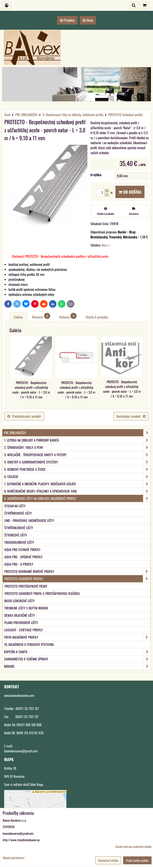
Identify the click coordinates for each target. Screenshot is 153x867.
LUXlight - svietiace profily (23, 629)
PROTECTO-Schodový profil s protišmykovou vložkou (42, 593)
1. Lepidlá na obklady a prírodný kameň (77, 440)
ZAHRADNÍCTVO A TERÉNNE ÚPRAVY (77, 659)
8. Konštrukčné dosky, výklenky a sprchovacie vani (77, 491)
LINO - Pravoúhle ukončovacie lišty (29, 520)
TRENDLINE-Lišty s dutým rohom (26, 608)
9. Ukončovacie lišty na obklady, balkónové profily (77, 498)
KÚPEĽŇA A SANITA (77, 651)
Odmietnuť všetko (108, 860)
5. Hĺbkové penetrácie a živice (77, 469)
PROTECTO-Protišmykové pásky (26, 586)
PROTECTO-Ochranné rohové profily (77, 571)
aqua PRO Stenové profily (22, 549)
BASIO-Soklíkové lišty (19, 600)
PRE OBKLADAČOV (77, 432)
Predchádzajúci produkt (24, 416)
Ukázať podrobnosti (13, 858)
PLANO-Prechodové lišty (21, 622)
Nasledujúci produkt (131, 416)
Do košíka (130, 192)
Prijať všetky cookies (137, 860)
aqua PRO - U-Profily (18, 564)
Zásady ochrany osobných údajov (133, 846)
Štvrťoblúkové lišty (18, 527)
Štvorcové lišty (15, 535)
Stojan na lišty (15, 505)
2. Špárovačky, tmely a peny (77, 447)
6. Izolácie (77, 476)
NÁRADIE (77, 666)
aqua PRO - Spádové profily (23, 556)
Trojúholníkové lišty (19, 542)
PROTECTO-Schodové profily (77, 578)
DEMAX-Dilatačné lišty (19, 615)
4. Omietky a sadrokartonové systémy (77, 462)
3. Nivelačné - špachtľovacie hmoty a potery (77, 454)
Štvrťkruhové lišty (18, 513)
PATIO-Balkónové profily (77, 637)
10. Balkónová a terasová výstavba (29, 644)
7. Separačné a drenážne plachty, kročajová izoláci (77, 483)
